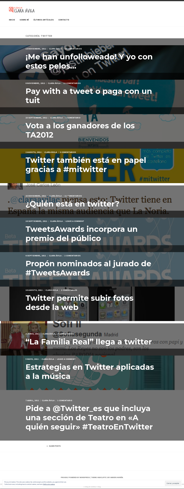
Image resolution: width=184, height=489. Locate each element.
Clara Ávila (55, 48)
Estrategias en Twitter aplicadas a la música (90, 371)
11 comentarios (73, 195)
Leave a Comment (75, 221)
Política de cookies (49, 484)
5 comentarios (66, 333)
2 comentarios (73, 255)
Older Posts (54, 446)
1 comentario (73, 117)
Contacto (63, 19)
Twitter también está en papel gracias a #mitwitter (86, 164)
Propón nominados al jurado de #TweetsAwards (88, 268)
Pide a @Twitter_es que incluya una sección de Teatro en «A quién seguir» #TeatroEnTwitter (89, 417)
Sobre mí (24, 19)
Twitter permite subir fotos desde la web (79, 302)
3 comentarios (68, 152)
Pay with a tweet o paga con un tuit (89, 95)
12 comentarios (72, 83)
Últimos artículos (43, 19)
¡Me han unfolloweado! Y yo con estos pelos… (89, 61)
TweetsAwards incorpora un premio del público (82, 233)
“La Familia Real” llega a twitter (89, 341)
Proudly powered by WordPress (75, 478)
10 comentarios (73, 48)
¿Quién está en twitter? (72, 203)
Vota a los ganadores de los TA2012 (80, 130)
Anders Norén (116, 478)
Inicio (12, 19)
